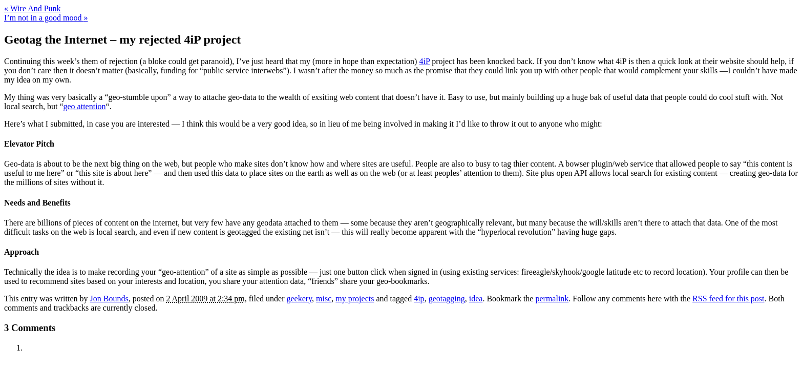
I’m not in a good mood (46, 17)
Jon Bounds (109, 298)
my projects (354, 298)
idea (476, 298)
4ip (419, 298)
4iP (424, 61)
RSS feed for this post (728, 298)
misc (323, 298)
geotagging (447, 298)
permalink (551, 298)
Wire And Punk (32, 8)
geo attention (85, 106)
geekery (299, 298)
